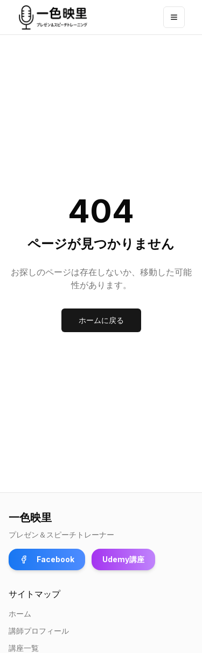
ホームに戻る (101, 320)
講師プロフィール (39, 630)
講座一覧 (24, 647)
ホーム (20, 613)
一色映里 (30, 517)
